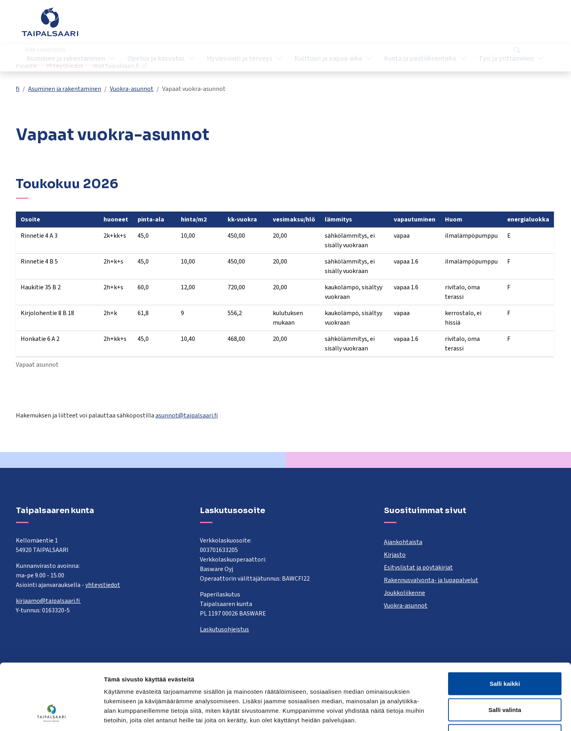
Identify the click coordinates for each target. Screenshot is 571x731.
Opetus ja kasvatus (157, 58)
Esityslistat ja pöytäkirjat (418, 567)
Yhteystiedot (460, 25)
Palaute (421, 25)
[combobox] (247, 25)
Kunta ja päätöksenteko (421, 58)
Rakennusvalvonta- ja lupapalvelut (431, 580)
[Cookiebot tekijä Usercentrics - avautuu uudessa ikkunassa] (51, 715)
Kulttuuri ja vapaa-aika (329, 58)
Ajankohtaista (403, 542)
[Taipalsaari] (50, 21)
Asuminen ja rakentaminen (66, 58)
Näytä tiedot (424, 715)
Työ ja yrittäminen (507, 58)
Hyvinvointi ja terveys (240, 58)
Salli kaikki (505, 626)
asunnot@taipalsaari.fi (186, 415)
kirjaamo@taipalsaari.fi (48, 600)
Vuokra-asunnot (131, 89)
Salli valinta (505, 653)
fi (17, 89)
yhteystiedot (102, 585)
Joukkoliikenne (404, 593)
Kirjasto (395, 554)
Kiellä (505, 678)
